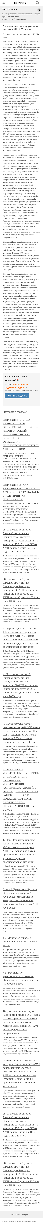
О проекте (15, 1215)
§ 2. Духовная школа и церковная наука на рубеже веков (20, 941)
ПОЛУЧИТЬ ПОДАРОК (17, 396)
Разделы (25, 1215)
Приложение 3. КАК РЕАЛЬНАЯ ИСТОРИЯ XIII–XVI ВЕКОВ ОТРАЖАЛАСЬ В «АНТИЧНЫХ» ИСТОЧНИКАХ (21, 492)
